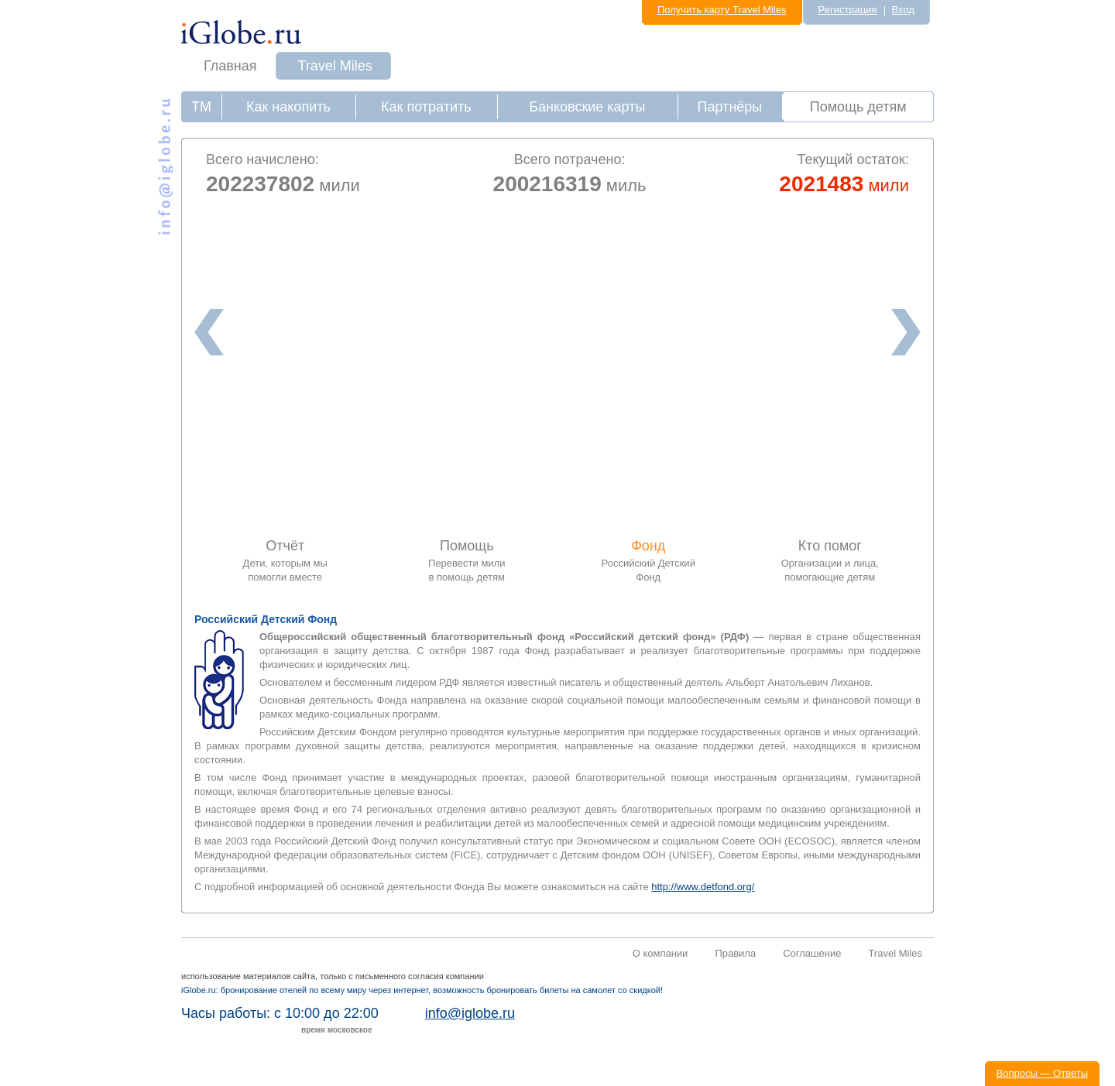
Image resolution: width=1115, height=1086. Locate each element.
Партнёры (730, 107)
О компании (660, 953)
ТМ (201, 107)
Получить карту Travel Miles (722, 9)
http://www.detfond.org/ (702, 886)
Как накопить (288, 107)
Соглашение (812, 953)
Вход (903, 9)
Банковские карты (587, 107)
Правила (735, 953)
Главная (230, 66)
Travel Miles (335, 66)
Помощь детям (858, 107)
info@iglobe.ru (470, 1013)
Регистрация (847, 9)
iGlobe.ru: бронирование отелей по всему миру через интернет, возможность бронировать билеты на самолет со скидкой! (422, 990)
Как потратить (426, 107)
